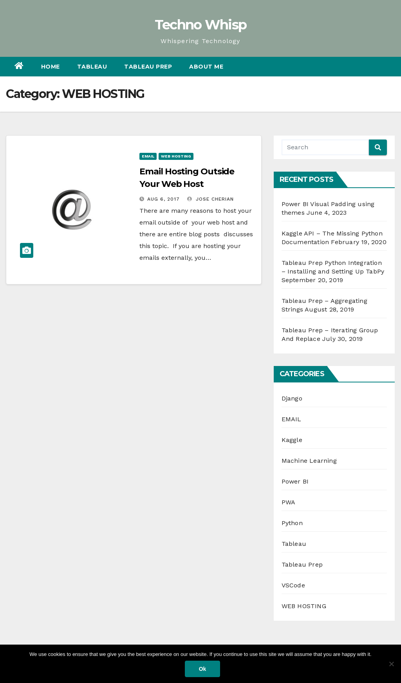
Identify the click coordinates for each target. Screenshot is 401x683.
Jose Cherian (210, 199)
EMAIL (148, 156)
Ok (202, 669)
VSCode (293, 585)
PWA (289, 502)
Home (50, 66)
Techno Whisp (201, 24)
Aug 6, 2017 (163, 199)
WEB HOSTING (176, 156)
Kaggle (292, 440)
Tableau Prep (148, 66)
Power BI (295, 481)
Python (292, 523)
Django (292, 398)
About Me (206, 66)
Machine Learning (309, 460)
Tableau (92, 66)
